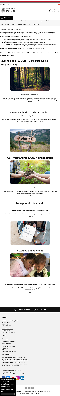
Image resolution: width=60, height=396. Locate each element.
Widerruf (4, 350)
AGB (3, 338)
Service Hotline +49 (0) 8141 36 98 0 (32, 309)
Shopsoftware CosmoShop (42, 391)
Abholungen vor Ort (7, 343)
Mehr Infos (30, 123)
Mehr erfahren (30, 195)
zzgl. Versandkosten (27, 391)
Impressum (5, 348)
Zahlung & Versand (7, 340)
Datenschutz (5, 345)
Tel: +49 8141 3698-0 (7, 329)
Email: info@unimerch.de (8, 332)
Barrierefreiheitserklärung (8, 346)
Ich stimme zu (8, 394)
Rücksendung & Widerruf (8, 341)
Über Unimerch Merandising (9, 351)
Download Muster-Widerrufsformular (30, 393)
